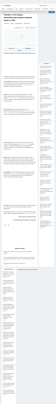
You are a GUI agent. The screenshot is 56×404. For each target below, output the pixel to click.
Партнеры (23, 368)
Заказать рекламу (29, 8)
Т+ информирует (10, 8)
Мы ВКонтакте (37, 8)
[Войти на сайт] (54, 6)
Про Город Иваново (14, 356)
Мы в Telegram (45, 8)
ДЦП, (26, 162)
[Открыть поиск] (51, 6)
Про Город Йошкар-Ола (24, 355)
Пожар (12, 23)
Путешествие (27, 23)
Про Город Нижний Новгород (6, 359)
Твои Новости (13, 355)
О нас (12, 364)
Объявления (4, 366)
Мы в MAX (52, 8)
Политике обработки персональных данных (38, 11)
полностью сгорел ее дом (13, 97)
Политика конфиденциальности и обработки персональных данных (12, 387)
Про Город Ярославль (24, 356)
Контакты (22, 364)
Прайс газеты (4, 368)
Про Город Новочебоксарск (6, 355)
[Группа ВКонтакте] (12, 48)
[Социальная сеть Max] (20, 50)
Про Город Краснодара (5, 360)
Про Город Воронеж (5, 356)
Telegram (3, 364)
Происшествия (18, 23)
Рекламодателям (14, 368)
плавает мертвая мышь (26, 84)
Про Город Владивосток (24, 359)
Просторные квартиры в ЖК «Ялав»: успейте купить (20, 264)
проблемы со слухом (23, 144)
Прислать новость (43, 5)
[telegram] (9, 225)
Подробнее (52, 385)
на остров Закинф (14, 173)
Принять (52, 12)
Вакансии (21, 8)
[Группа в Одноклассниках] (33, 357)
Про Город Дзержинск (14, 359)
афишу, (5, 206)
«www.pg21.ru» (9, 370)
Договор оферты (14, 366)
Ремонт (3, 8)
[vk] (5, 225)
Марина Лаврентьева (30, 27)
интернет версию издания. (29, 213)
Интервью (6, 23)
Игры (16, 8)
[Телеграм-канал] (28, 48)
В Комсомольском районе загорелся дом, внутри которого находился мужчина (20, 253)
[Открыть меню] (2, 6)
